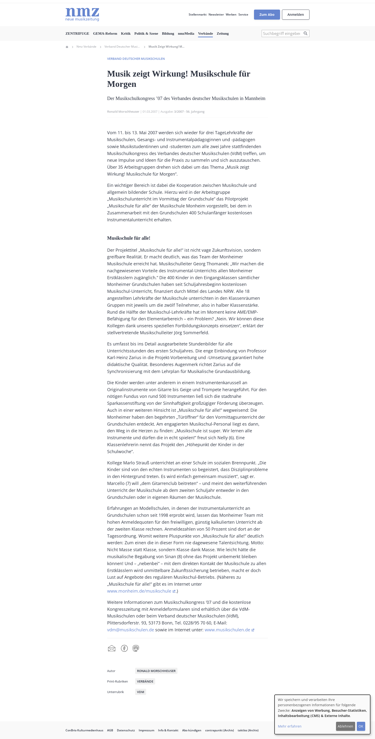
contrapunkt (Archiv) (219, 730)
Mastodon (135, 648)
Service (243, 14)
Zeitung (223, 33)
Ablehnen (345, 726)
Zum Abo (267, 14)
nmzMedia (186, 33)
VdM (140, 692)
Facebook (124, 648)
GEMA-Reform (105, 33)
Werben (231, 14)
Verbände (205, 33)
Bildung (168, 33)
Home (67, 46)
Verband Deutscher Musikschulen (122, 47)
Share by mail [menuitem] (111, 648)
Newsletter (216, 14)
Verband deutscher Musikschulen (136, 58)
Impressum (146, 730)
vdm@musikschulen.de (130, 630)
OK (360, 726)
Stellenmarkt (198, 14)
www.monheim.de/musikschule (139, 591)
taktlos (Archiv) (248, 730)
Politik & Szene (146, 33)
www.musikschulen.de (227, 630)
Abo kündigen (191, 730)
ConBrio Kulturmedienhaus (84, 730)
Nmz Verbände (86, 47)
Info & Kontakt (168, 730)
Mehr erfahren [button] (290, 726)
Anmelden (295, 14)
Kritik (126, 33)
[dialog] (322, 714)
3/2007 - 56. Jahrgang (189, 111)
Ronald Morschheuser (123, 111)
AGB (110, 730)
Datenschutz (126, 730)
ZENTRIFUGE (77, 33)
